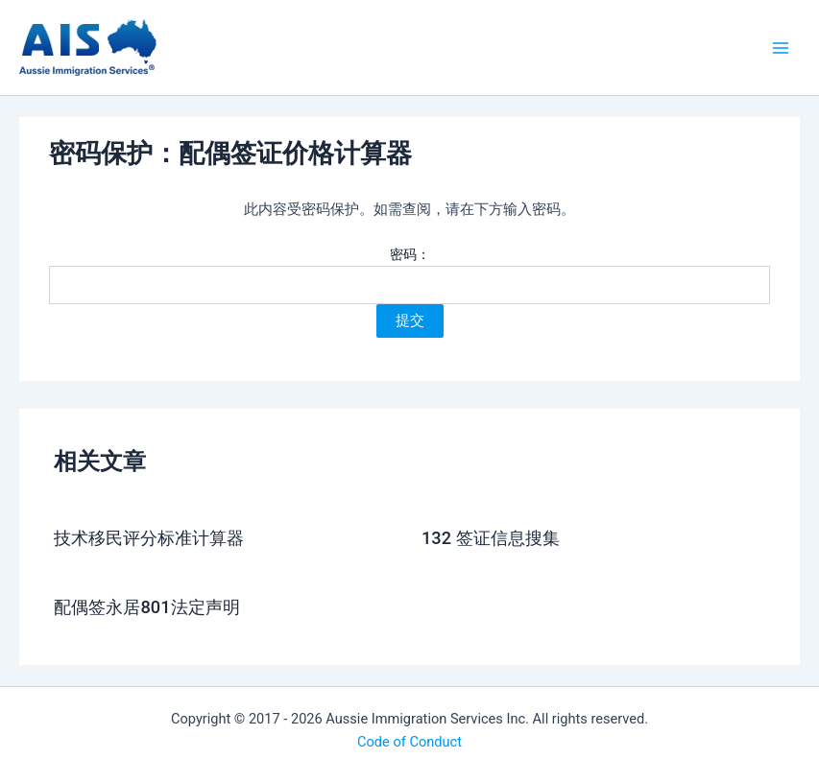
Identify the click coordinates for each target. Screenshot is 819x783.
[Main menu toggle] (780, 47)
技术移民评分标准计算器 (149, 538)
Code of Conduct (409, 741)
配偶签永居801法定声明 (146, 607)
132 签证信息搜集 (491, 538)
